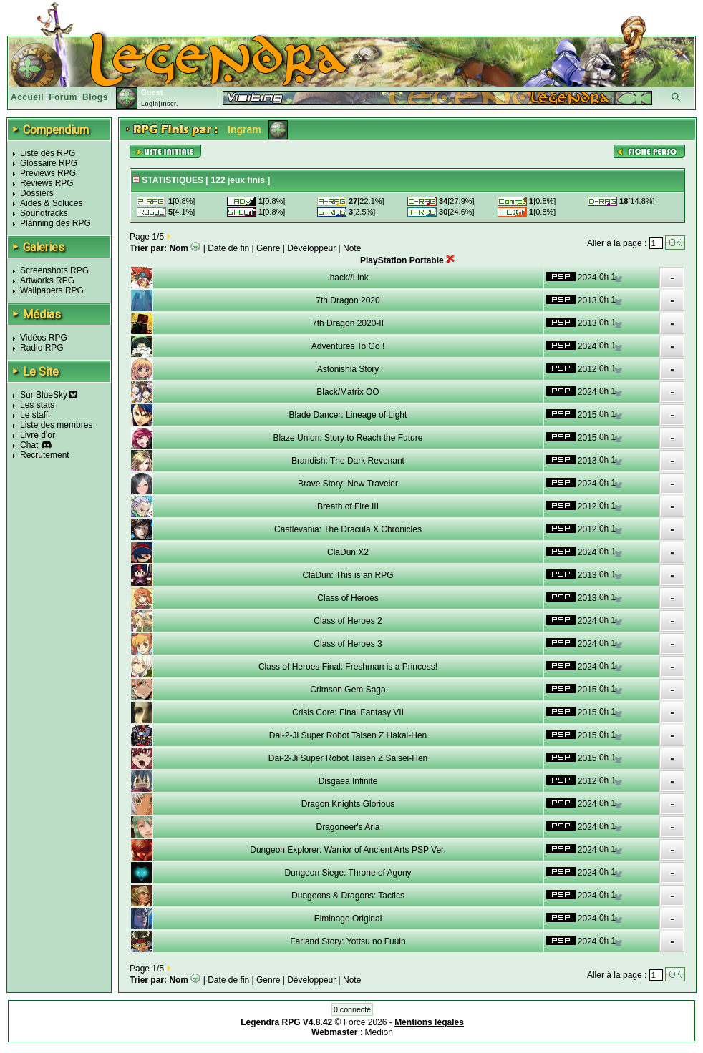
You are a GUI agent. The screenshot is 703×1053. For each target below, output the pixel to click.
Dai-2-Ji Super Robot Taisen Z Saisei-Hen (348, 758)
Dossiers (37, 193)
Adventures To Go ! (348, 346)
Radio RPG (42, 348)
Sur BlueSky (48, 395)
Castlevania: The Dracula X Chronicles (348, 529)
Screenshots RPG (54, 270)
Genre (268, 248)
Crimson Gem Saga (347, 690)
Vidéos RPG (43, 338)
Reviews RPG (47, 183)
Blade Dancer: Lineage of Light (348, 415)
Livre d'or (37, 435)
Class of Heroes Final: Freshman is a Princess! (347, 667)
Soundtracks (44, 213)
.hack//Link (347, 278)
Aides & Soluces (51, 203)
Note (352, 248)
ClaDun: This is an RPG (347, 575)
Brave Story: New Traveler (348, 484)
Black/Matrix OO (347, 392)
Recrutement (44, 455)
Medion (379, 1032)
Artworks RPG (47, 280)
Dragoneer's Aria (347, 827)
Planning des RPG (55, 223)
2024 (587, 278)
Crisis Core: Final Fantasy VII (348, 712)
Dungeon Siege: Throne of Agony (347, 873)
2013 (587, 300)
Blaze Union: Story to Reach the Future (348, 438)
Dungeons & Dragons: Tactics (347, 896)
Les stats (37, 405)
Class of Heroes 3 (348, 644)
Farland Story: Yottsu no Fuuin (347, 941)
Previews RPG (48, 173)
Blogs (95, 97)
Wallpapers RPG (52, 290)
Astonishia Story (348, 369)
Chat (29, 445)
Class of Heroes (347, 598)
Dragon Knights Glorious (348, 804)
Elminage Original (348, 919)
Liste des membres (56, 425)
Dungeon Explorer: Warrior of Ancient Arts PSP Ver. (347, 850)
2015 (587, 415)
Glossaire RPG (48, 163)
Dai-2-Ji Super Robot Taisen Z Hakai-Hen (348, 735)
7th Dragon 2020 (347, 300)
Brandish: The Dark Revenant (347, 461)
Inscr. (169, 103)
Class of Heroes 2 (348, 621)
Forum (63, 97)
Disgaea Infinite (348, 781)
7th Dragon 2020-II (348, 323)
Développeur (311, 248)
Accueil (27, 97)
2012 (587, 369)
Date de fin (228, 248)
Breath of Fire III (348, 506)
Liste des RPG (47, 153)
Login (150, 103)
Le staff (34, 415)
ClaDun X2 (348, 552)
